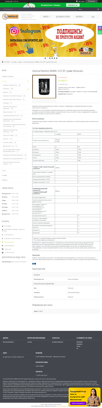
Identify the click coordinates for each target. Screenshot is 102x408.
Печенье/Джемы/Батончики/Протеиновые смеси (11, 150)
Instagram (79, 344)
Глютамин (6, 103)
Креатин (5, 92)
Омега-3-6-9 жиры (8, 135)
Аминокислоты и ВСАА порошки (12, 96)
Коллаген (6, 139)
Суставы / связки (16, 62)
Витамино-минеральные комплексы (10, 131)
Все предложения (8, 342)
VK (77, 348)
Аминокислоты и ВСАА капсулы (12, 99)
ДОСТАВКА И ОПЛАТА (63, 16)
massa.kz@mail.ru (9, 245)
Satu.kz (59, 404)
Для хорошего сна (8, 146)
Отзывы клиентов (57, 342)
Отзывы (4, 175)
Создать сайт (8, 1)
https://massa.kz (9, 242)
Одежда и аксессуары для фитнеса (13, 158)
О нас (4, 170)
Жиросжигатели (8, 112)
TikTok (78, 346)
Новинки (4, 180)
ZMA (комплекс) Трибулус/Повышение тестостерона (14, 125)
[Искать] (98, 9)
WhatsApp (80, 342)
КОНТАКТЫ (79, 16)
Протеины (6, 89)
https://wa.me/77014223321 (19, 262)
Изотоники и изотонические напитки (11, 163)
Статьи (29, 342)
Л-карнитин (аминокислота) (11, 115)
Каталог (4, 81)
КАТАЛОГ (46, 16)
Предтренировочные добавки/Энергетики (12, 120)
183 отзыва (81, 1)
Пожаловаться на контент (64, 406)
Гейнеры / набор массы (10, 85)
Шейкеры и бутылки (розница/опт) (13, 155)
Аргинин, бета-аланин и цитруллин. (10, 107)
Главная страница (7, 76)
